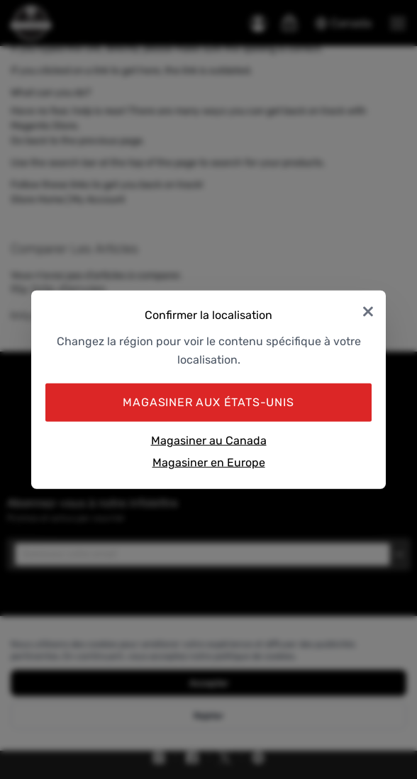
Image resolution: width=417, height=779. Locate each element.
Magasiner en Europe (208, 462)
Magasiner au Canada (209, 440)
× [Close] (368, 310)
